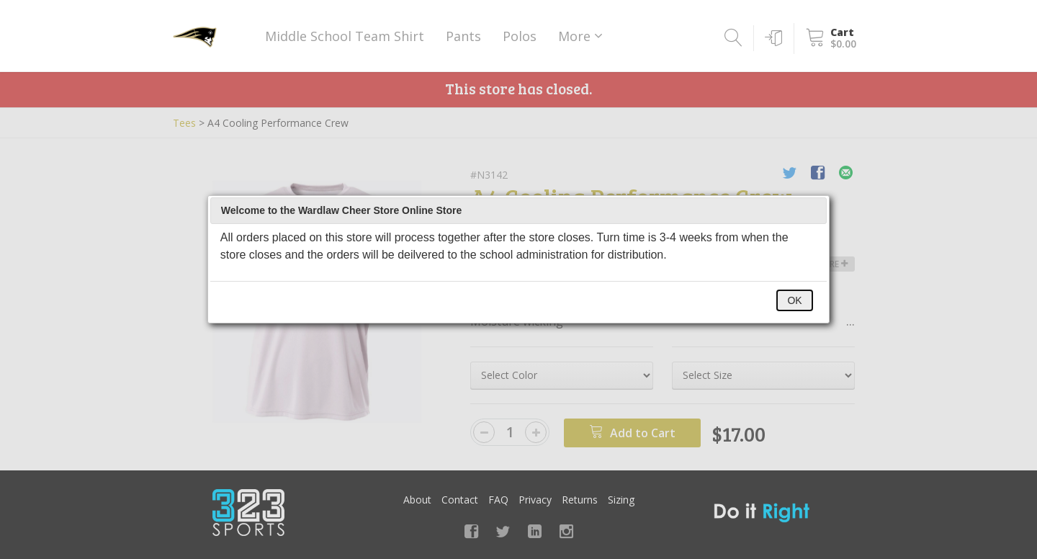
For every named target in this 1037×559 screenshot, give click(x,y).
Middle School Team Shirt (344, 36)
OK (794, 300)
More (580, 36)
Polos (520, 36)
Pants (463, 36)
